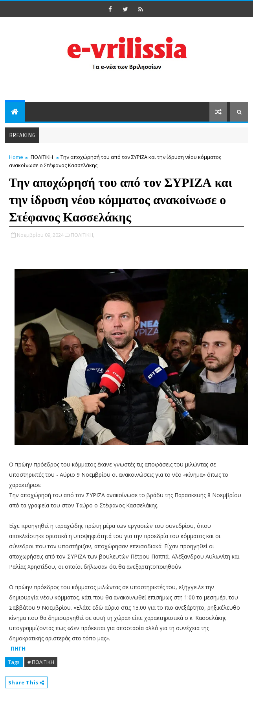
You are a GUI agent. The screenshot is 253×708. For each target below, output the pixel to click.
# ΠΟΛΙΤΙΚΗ (41, 662)
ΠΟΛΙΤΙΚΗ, (82, 234)
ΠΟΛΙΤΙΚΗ (42, 156)
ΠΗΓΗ (18, 648)
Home (16, 156)
